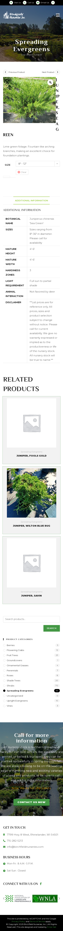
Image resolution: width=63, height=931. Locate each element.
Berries (10, 645)
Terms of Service (37, 921)
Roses (10, 675)
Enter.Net (51, 927)
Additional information (31, 200)
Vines (10, 705)
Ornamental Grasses (17, 665)
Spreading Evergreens (31, 451)
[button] (31, 802)
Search (52, 628)
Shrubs (10, 685)
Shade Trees (13, 680)
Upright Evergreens (17, 700)
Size (7, 164)
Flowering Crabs (15, 650)
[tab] (31, 200)
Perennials (12, 670)
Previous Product (17, 72)
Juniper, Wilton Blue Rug (31, 525)
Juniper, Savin (31, 595)
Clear (23, 172)
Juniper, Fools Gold (32, 455)
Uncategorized (15, 695)
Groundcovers (14, 660)
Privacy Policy (18, 921)
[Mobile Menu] (58, 15)
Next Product (48, 72)
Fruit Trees (12, 655)
